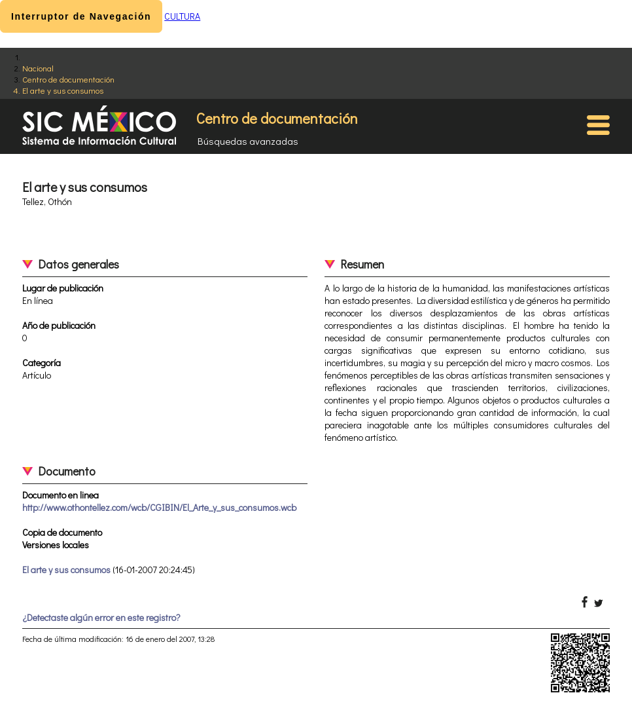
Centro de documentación (68, 78)
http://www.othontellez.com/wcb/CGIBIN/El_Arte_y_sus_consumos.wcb (159, 507)
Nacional (38, 67)
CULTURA (182, 16)
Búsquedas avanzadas (248, 140)
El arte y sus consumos (62, 90)
